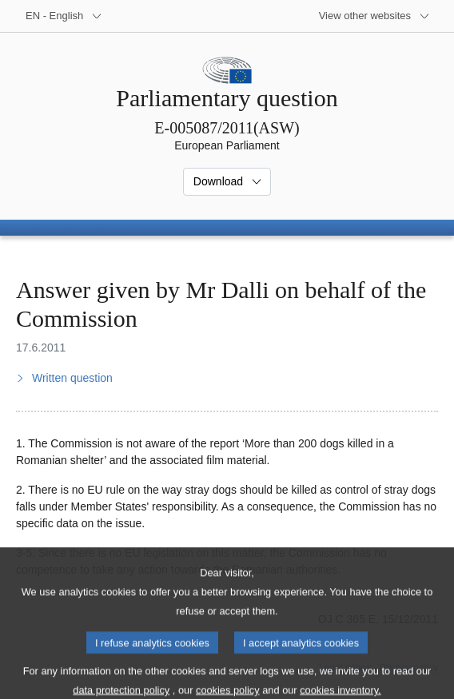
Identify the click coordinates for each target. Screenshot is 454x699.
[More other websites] (374, 16)
